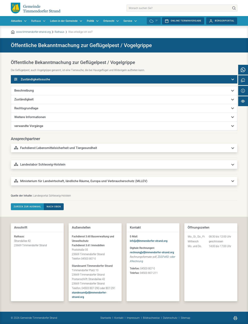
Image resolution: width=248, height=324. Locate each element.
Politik (93, 21)
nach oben (54, 206)
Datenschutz (170, 317)
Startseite (105, 317)
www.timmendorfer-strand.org (33, 31)
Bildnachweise (151, 317)
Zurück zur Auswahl (27, 206)
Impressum (133, 317)
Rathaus (38, 21)
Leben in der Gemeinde (66, 21)
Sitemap (185, 317)
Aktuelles (19, 21)
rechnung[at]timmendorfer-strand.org (152, 252)
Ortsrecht (111, 21)
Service (130, 21)
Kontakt (118, 317)
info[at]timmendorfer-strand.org (148, 240)
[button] (124, 90)
